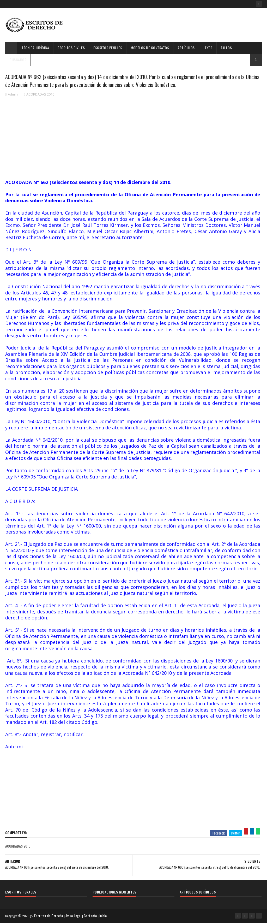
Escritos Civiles (71, 47)
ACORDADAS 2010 (40, 96)
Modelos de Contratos (150, 47)
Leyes (208, 47)
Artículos (186, 47)
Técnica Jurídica (35, 47)
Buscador (17, 59)
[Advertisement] (167, 25)
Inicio (104, 916)
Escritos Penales (107, 47)
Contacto (91, 916)
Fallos (226, 47)
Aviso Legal (75, 916)
